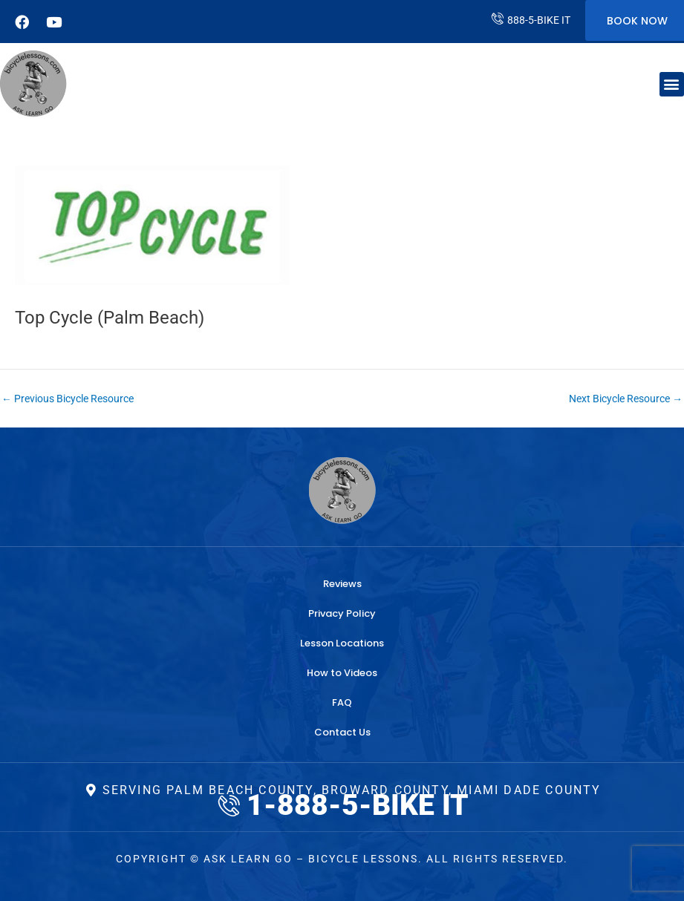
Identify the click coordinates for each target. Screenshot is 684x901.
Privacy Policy (342, 613)
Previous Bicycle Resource (67, 399)
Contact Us (342, 732)
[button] (671, 84)
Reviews (342, 584)
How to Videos (342, 673)
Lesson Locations (342, 643)
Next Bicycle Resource (626, 399)
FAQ (342, 702)
